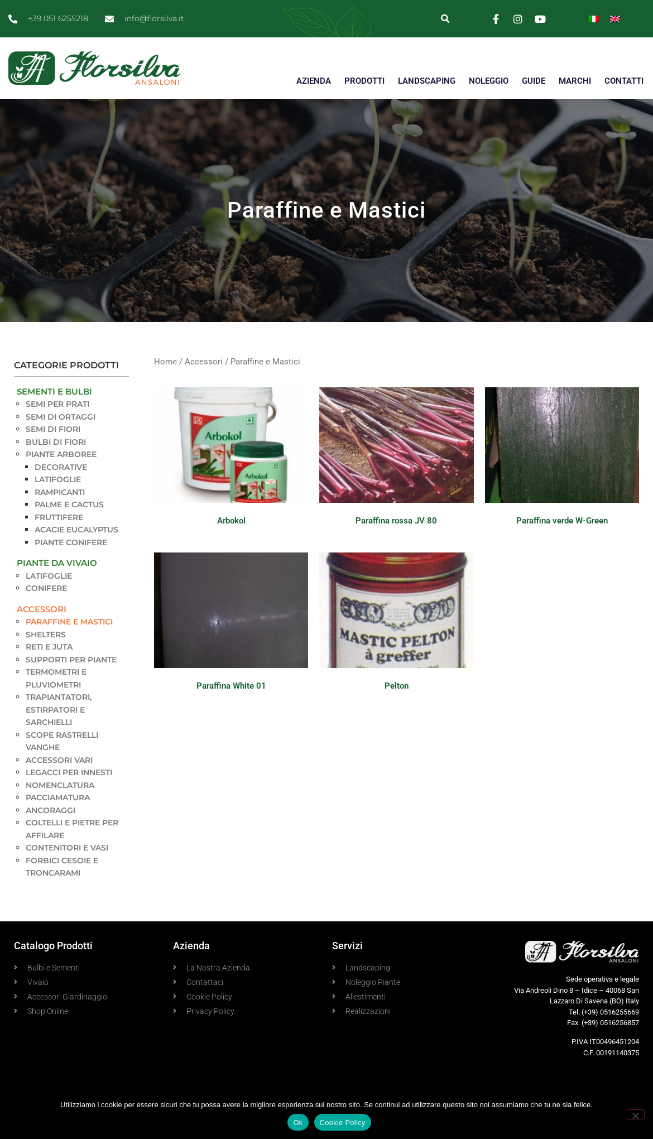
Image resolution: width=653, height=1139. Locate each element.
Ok (298, 1122)
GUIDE (533, 81)
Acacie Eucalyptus (76, 530)
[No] (635, 1114)
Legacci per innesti (69, 772)
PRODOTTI (364, 81)
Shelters (46, 634)
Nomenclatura (60, 785)
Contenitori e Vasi (67, 848)
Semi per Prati (57, 404)
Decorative (61, 467)
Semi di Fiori (53, 429)
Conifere (46, 588)
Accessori (41, 609)
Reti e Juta (49, 647)
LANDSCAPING (426, 81)
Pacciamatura (58, 797)
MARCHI (575, 81)
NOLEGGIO (488, 81)
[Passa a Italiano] (593, 18)
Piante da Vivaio (57, 563)
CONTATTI (624, 81)
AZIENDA (313, 81)
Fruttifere (59, 517)
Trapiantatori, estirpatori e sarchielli (59, 709)
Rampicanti (60, 492)
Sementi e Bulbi (54, 391)
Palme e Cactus (69, 504)
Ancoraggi (50, 810)
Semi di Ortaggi (60, 417)
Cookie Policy (343, 1122)
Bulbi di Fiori (56, 442)
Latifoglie (58, 479)
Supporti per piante (71, 660)
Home (165, 362)
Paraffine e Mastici (69, 622)
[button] (445, 18)
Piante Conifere (71, 542)
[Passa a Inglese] (615, 18)
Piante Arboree (61, 454)
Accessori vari (59, 760)
